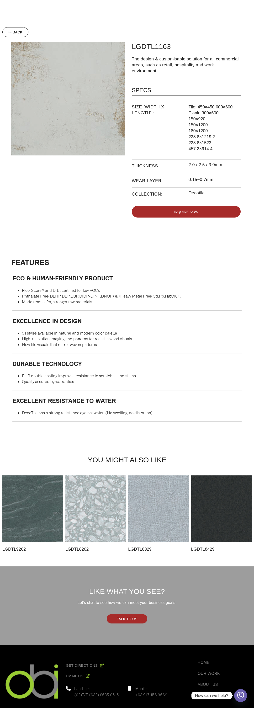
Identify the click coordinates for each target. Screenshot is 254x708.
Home (131, 6)
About (149, 6)
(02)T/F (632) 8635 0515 (96, 694)
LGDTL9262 (14, 549)
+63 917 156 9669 (151, 694)
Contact (240, 6)
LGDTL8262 (77, 549)
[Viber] (240, 695)
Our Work (209, 673)
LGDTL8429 (203, 549)
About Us (208, 684)
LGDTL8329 (140, 549)
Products (171, 6)
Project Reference (206, 6)
